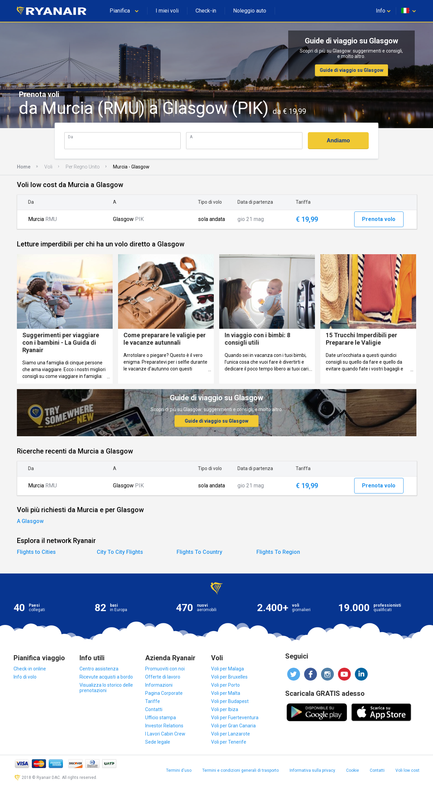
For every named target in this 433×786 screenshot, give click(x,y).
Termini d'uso (178, 770)
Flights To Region (278, 552)
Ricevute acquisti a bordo (106, 677)
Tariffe (152, 701)
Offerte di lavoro (162, 677)
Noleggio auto (249, 10)
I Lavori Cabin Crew (165, 734)
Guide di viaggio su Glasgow (351, 70)
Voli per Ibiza (224, 709)
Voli (48, 166)
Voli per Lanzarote (230, 734)
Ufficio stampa (160, 717)
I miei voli (167, 10)
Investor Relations (164, 725)
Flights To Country (199, 552)
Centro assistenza (98, 668)
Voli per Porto (225, 685)
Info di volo (25, 677)
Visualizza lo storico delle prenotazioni (106, 687)
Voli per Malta (225, 693)
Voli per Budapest (230, 701)
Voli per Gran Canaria (233, 725)
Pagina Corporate (164, 693)
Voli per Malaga (227, 668)
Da (70, 137)
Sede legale (157, 742)
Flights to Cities (36, 552)
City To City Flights (120, 552)
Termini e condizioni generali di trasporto (240, 770)
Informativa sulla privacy (312, 770)
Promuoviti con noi (165, 668)
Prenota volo (378, 219)
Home (23, 166)
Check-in (206, 10)
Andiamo (338, 140)
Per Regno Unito (83, 166)
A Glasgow (30, 521)
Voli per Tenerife (228, 742)
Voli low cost (407, 770)
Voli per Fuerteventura (234, 717)
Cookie (352, 770)
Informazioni (159, 685)
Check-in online (30, 668)
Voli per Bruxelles (229, 677)
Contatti (153, 709)
